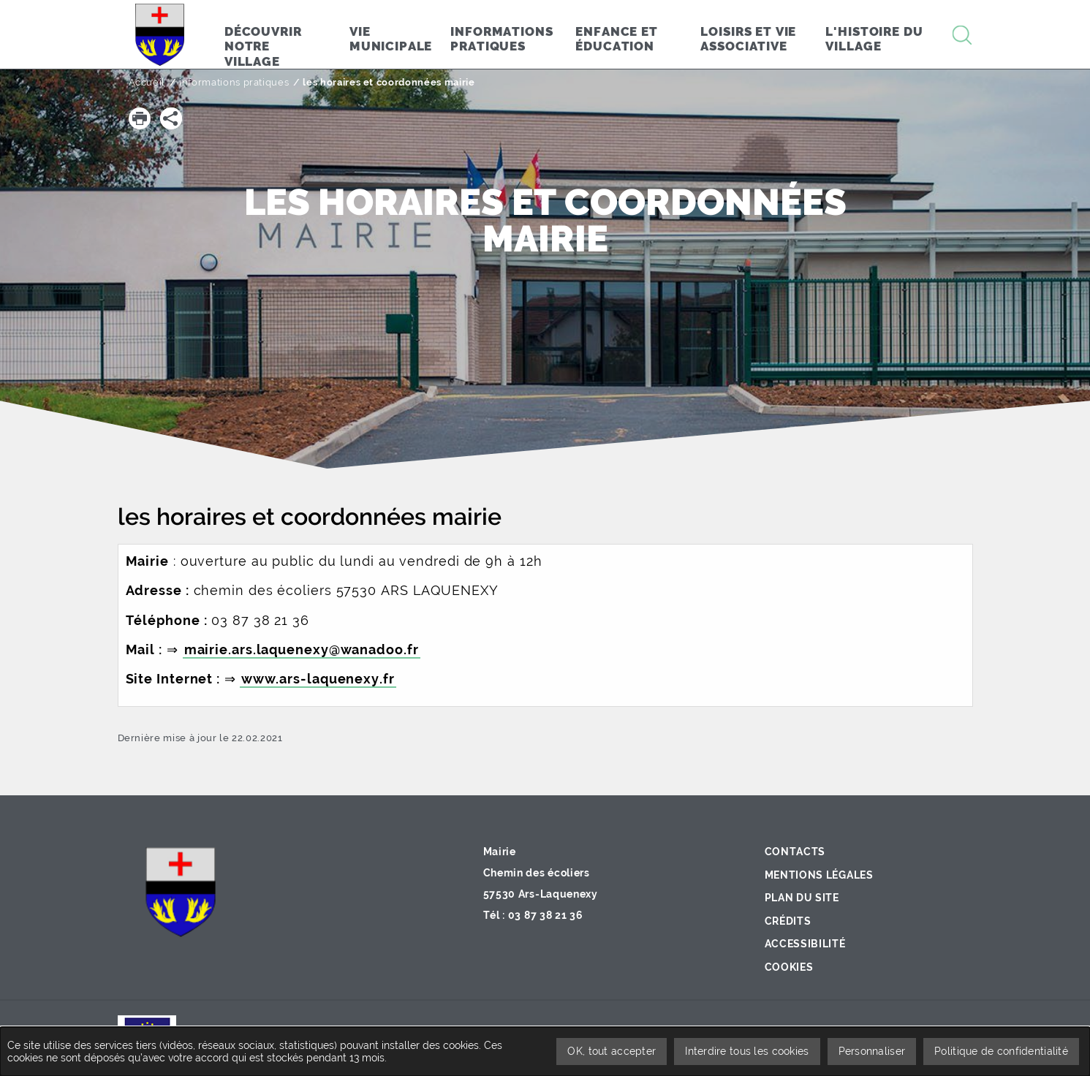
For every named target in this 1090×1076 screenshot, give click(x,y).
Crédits (788, 921)
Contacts (795, 851)
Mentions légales (819, 875)
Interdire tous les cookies (747, 1051)
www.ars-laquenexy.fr (318, 678)
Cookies (789, 967)
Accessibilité (805, 944)
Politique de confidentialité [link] (1001, 1051)
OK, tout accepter (611, 1051)
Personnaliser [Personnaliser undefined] (872, 1051)
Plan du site (802, 897)
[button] (140, 118)
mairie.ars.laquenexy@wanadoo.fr (301, 649)
